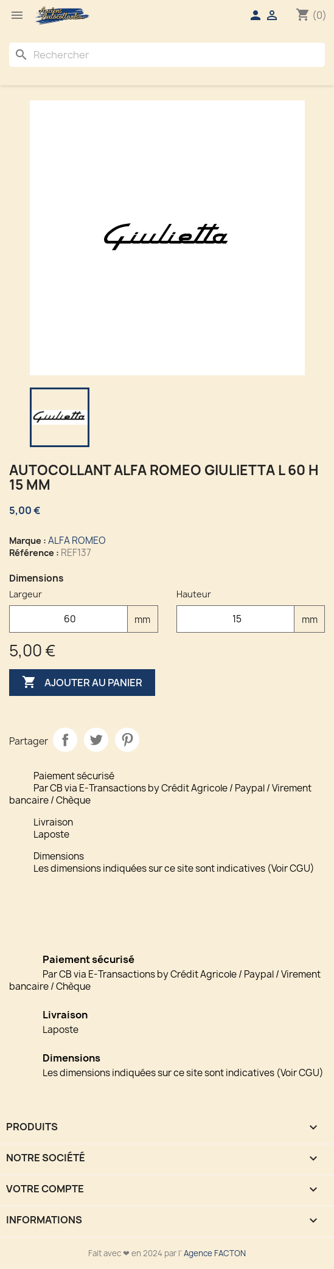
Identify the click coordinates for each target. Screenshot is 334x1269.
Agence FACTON (215, 1253)
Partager (65, 740)
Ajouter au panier (82, 682)
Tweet (96, 740)
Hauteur (193, 594)
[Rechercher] (167, 55)
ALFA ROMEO (77, 540)
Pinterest (127, 740)
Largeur (25, 594)
